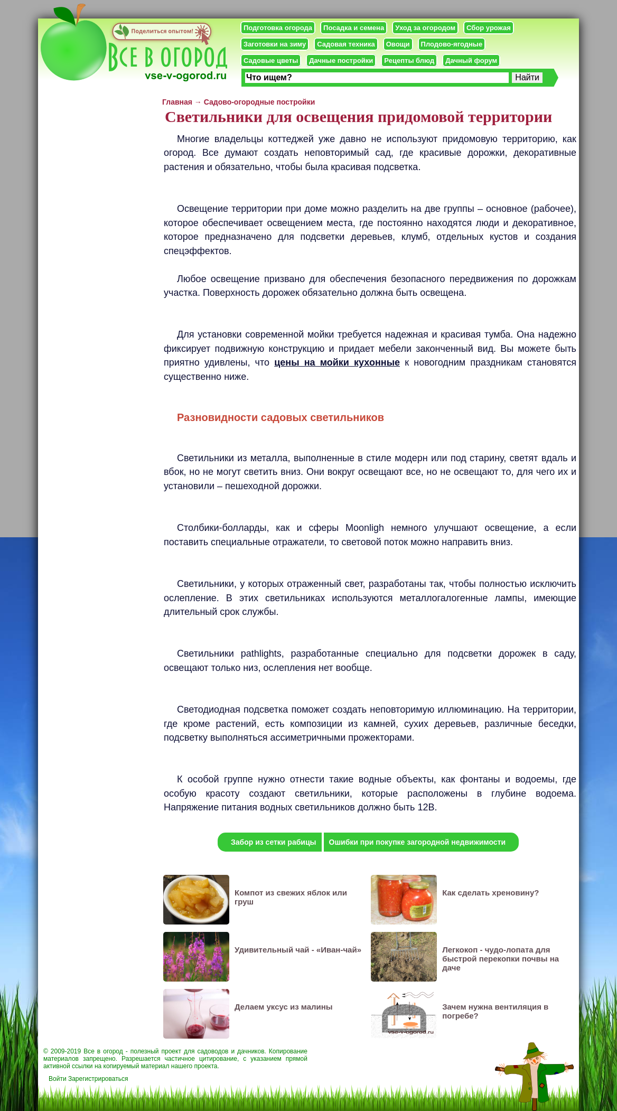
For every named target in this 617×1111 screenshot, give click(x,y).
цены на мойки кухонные (337, 362)
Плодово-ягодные (452, 44)
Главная (177, 102)
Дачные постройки (341, 60)
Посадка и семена (353, 28)
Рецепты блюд (409, 60)
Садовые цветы (271, 60)
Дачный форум (471, 60)
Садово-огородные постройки (259, 102)
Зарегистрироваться (98, 1078)
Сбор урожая (488, 28)
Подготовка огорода (278, 28)
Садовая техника (346, 44)
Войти (58, 1078)
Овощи (398, 44)
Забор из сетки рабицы (273, 842)
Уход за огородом (425, 28)
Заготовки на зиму (275, 44)
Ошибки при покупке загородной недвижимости (417, 842)
